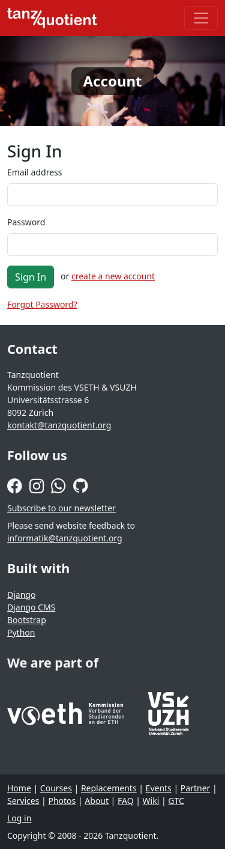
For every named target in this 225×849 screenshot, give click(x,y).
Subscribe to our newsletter (61, 508)
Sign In (30, 277)
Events (159, 788)
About (97, 800)
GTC (176, 800)
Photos (62, 800)
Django (21, 594)
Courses (56, 788)
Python (21, 632)
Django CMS (31, 607)
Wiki (151, 800)
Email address (34, 172)
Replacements (109, 788)
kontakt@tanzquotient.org (59, 425)
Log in (19, 818)
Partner (196, 788)
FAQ (126, 800)
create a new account (113, 276)
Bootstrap (26, 619)
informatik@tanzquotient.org (64, 538)
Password (26, 222)
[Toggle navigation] (201, 18)
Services (23, 800)
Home (19, 788)
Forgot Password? (42, 304)
